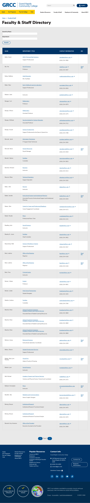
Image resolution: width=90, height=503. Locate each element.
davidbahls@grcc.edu (66, 57)
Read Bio (82, 67)
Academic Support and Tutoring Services (33, 311)
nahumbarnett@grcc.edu (67, 158)
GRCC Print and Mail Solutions (31, 57)
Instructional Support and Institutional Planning (35, 195)
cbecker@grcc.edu (65, 281)
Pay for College (23, 12)
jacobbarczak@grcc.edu (66, 139)
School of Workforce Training (30, 243)
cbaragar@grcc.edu (65, 101)
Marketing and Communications (31, 394)
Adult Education (27, 76)
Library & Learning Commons (30, 309)
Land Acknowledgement (66, 495)
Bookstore (32, 456)
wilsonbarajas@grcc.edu (67, 111)
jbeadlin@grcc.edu (65, 225)
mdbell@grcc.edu (65, 376)
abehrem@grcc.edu (65, 340)
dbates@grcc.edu (65, 187)
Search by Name (6, 31)
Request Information (77, 464)
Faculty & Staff (58, 12)
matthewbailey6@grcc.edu (67, 76)
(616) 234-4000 (56, 464)
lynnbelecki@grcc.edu (66, 367)
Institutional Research (28, 404)
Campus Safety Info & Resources (9, 492)
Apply (3, 12)
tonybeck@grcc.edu (65, 272)
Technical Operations (28, 177)
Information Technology (29, 139)
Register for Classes (34, 462)
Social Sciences (27, 66)
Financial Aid (32, 464)
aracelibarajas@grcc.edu (67, 130)
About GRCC (84, 12)
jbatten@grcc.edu (65, 196)
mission (67, 490)
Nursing (25, 186)
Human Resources (27, 148)
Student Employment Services (30, 349)
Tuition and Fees (33, 466)
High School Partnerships (29, 290)
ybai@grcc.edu (64, 67)
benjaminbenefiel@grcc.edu (67, 395)
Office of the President (28, 423)
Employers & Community (71, 12)
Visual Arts (26, 358)
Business (25, 167)
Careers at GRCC (34, 454)
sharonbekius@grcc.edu (67, 350)
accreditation (75, 490)
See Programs (12, 12)
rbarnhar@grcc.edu (65, 168)
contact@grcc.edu (57, 466)
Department (5, 36)
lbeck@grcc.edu (64, 253)
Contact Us (76, 459)
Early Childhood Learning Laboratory (32, 85)
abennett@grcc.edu (65, 423)
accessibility (69, 488)
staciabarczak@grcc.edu (67, 149)
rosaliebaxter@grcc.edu (66, 216)
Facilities (25, 158)
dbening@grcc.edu (65, 404)
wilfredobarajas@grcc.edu (67, 120)
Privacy (49, 495)
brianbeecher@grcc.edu (66, 310)
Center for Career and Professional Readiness (34, 206)
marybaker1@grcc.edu (66, 85)
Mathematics (26, 101)
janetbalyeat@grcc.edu (66, 94)
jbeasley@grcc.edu (65, 234)
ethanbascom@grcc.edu (67, 177)
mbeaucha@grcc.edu (66, 244)
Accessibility (55, 495)
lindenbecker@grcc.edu (66, 291)
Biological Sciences (28, 340)
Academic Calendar (34, 457)
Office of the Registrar (28, 253)
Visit (32, 12)
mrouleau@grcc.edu (65, 358)
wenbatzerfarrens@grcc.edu (68, 206)
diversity (75, 488)
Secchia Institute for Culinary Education (33, 120)
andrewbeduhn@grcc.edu (67, 300)
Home (4, 18)
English (24, 281)
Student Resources (45, 12)
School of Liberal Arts (28, 129)
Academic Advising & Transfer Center (37, 460)
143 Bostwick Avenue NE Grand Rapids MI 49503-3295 (59, 460)
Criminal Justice (27, 272)
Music (24, 215)
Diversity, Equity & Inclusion (23, 492)
